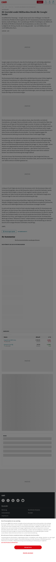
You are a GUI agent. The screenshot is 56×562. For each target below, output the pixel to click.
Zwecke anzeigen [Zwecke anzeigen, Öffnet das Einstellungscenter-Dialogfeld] (28, 553)
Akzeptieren (28, 547)
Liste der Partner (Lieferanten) (9, 542)
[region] (28, 540)
